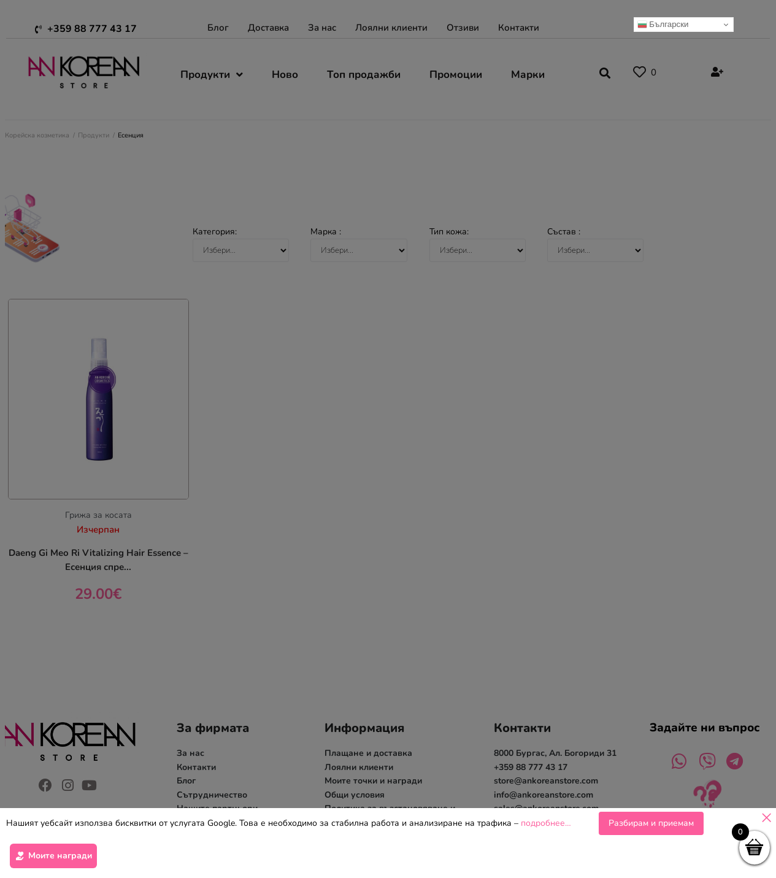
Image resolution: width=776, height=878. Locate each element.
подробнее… (546, 825)
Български (663, 24)
